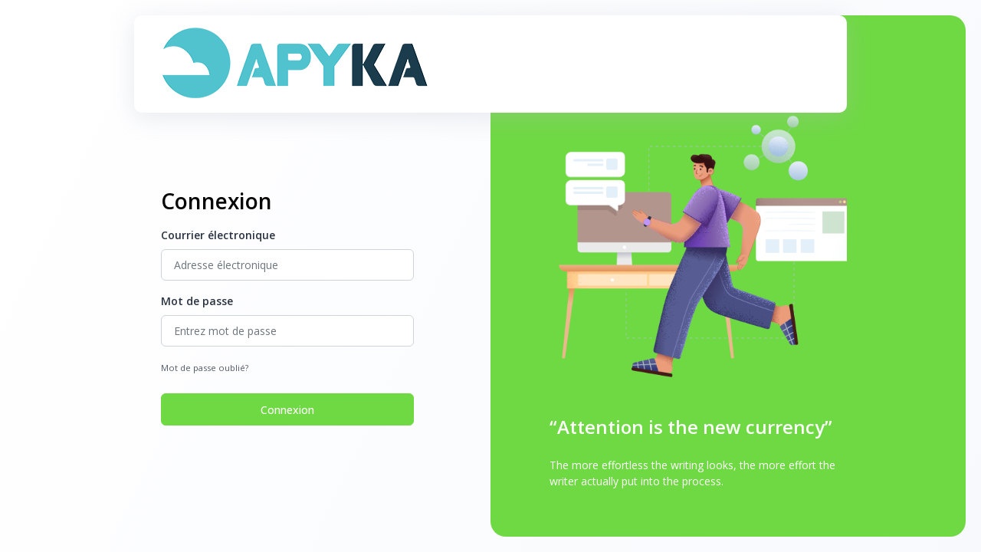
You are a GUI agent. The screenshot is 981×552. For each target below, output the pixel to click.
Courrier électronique (218, 235)
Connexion (287, 409)
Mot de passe (197, 301)
